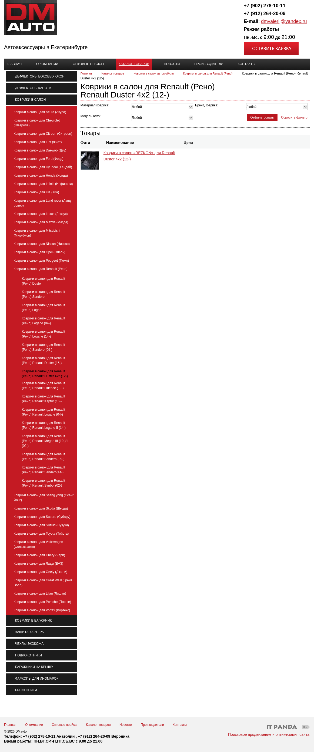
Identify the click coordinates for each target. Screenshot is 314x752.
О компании (34, 725)
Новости (125, 725)
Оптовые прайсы (64, 725)
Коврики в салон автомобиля (154, 73)
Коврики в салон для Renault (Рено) (208, 73)
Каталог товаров (134, 64)
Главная (86, 73)
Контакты (180, 725)
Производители (152, 725)
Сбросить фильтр (294, 117)
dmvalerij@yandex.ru (284, 21)
